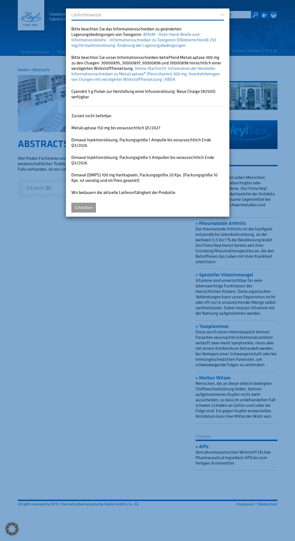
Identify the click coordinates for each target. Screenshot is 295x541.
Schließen (83, 207)
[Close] (222, 14)
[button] (12, 529)
